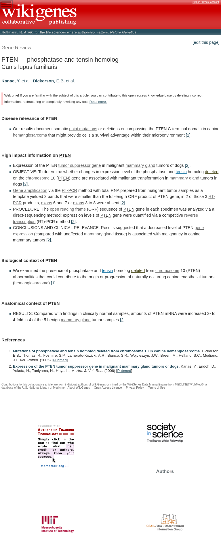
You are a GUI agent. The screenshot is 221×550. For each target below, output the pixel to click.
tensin (181, 171)
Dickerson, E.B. (49, 80)
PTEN (51, 118)
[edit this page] (206, 42)
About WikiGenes (78, 387)
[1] (188, 135)
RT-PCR (69, 190)
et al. (26, 81)
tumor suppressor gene (79, 165)
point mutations (83, 128)
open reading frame (68, 209)
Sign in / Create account (206, 2)
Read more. (98, 101)
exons (46, 203)
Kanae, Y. (10, 80)
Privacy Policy (135, 387)
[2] (187, 165)
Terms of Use (156, 387)
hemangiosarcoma (30, 135)
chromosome (37, 178)
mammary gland (140, 165)
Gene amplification (30, 190)
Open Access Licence (108, 387)
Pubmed (60, 360)
